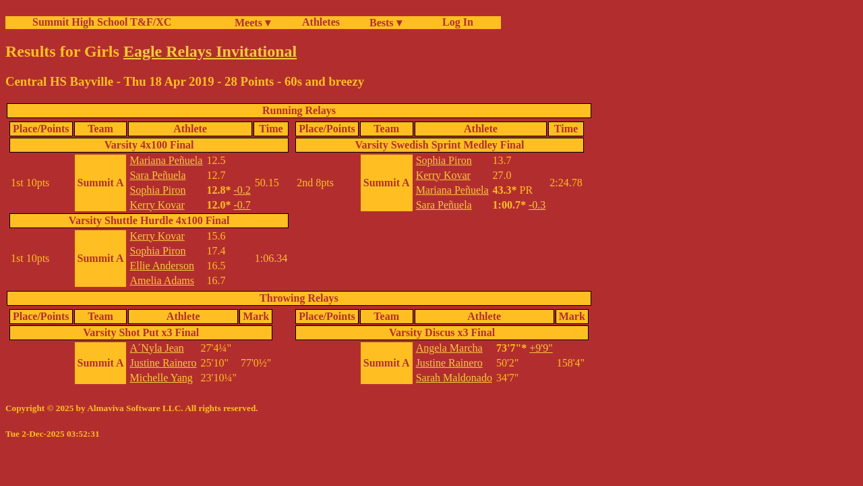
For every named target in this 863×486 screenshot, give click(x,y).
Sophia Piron (157, 190)
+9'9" (540, 348)
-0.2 (241, 190)
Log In (455, 22)
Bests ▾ (385, 22)
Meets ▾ (252, 22)
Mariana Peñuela (165, 160)
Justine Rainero (162, 363)
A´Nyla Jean (156, 348)
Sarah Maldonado (454, 377)
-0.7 (241, 205)
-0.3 (537, 205)
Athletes (321, 22)
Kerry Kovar (156, 205)
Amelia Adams (161, 280)
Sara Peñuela (157, 175)
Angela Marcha (449, 348)
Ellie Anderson (161, 265)
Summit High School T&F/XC (101, 22)
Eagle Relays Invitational (210, 51)
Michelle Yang (160, 377)
